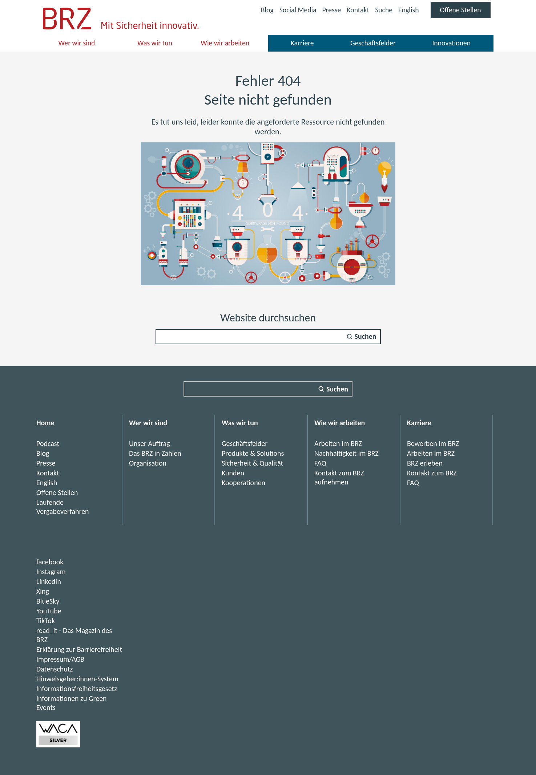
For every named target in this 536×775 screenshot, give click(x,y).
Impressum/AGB (60, 659)
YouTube (48, 610)
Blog (264, 9)
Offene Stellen (465, 11)
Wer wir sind (77, 42)
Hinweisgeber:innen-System (77, 678)
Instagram (51, 571)
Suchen (365, 336)
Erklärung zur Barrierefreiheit (79, 649)
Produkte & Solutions (253, 453)
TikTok (45, 620)
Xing (42, 591)
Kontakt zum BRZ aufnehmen (339, 477)
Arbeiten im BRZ (338, 443)
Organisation (147, 463)
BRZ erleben (425, 463)
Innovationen (451, 42)
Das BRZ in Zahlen (155, 453)
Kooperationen (243, 482)
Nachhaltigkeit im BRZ (346, 453)
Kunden (233, 472)
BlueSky (47, 601)
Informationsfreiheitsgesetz (76, 688)
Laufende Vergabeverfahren (62, 507)
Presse (330, 9)
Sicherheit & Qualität (252, 463)
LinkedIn (48, 581)
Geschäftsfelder (373, 42)
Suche (383, 9)
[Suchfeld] (268, 336)
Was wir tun (154, 42)
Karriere (302, 42)
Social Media (296, 10)
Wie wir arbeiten (225, 42)
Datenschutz (54, 669)
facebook (49, 561)
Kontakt (356, 9)
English (408, 9)
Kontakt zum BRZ (432, 472)
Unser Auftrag (149, 443)
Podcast (47, 443)
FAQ (320, 463)
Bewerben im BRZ (433, 443)
